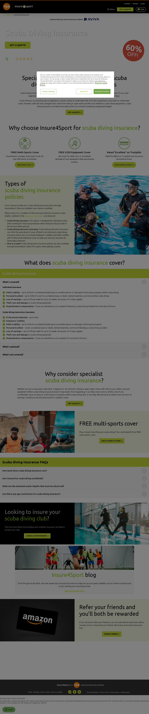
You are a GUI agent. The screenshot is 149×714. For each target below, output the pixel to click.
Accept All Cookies (102, 91)
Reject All (84, 91)
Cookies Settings (48, 91)
